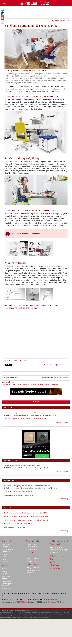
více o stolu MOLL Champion (28, 233)
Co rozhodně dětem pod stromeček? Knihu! (18, 491)
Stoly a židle (6, 384)
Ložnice (4, 573)
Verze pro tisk (62, 365)
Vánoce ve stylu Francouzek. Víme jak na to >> (55, 377)
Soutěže (52, 562)
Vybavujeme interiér (56, 547)
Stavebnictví (6, 541)
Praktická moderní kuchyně (59, 550)
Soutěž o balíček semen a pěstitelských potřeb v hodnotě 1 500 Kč (25, 513)
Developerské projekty (33, 556)
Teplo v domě (54, 552)
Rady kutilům (30, 573)
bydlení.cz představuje (60, 21)
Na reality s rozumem (33, 558)
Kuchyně (5, 568)
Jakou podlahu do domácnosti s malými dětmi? (19, 495)
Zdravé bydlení (7, 588)
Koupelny (5, 571)
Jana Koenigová (20, 360)
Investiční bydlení (31, 544)
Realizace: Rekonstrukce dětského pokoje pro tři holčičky (22, 466)
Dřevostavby (6, 547)
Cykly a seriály (55, 544)
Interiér (4, 565)
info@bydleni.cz (52, 600)
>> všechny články (62, 422)
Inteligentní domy (31, 561)
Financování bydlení (33, 541)
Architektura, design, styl (59, 541)
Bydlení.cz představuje (52, 384)
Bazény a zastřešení (32, 568)
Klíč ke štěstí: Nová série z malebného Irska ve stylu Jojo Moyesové (26, 520)
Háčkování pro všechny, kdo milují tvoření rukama (20, 523)
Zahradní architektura (33, 570)
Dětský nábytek (17, 384)
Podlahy (4, 554)
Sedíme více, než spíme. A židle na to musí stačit (20, 413)
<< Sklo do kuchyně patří (10, 377)
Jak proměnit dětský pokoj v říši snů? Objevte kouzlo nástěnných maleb (27, 486)
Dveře (4, 557)
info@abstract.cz (50, 602)
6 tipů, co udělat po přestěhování (14, 527)
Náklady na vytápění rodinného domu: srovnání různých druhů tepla (26, 516)
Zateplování (6, 552)
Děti (34, 384)
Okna (4, 559)
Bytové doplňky (7, 581)
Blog (51, 559)
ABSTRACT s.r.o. (22, 602)
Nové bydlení (30, 553)
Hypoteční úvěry (31, 547)
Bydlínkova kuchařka (57, 556)
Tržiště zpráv (54, 565)
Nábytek (40, 384)
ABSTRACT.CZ (56, 568)
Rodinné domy (7, 544)
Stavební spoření (31, 549)
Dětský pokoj (27, 384)
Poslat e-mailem (50, 365)
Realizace (5, 562)
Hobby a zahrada (32, 565)
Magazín (7, 507)
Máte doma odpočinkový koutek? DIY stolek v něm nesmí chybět (25, 419)
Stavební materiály (8, 549)
